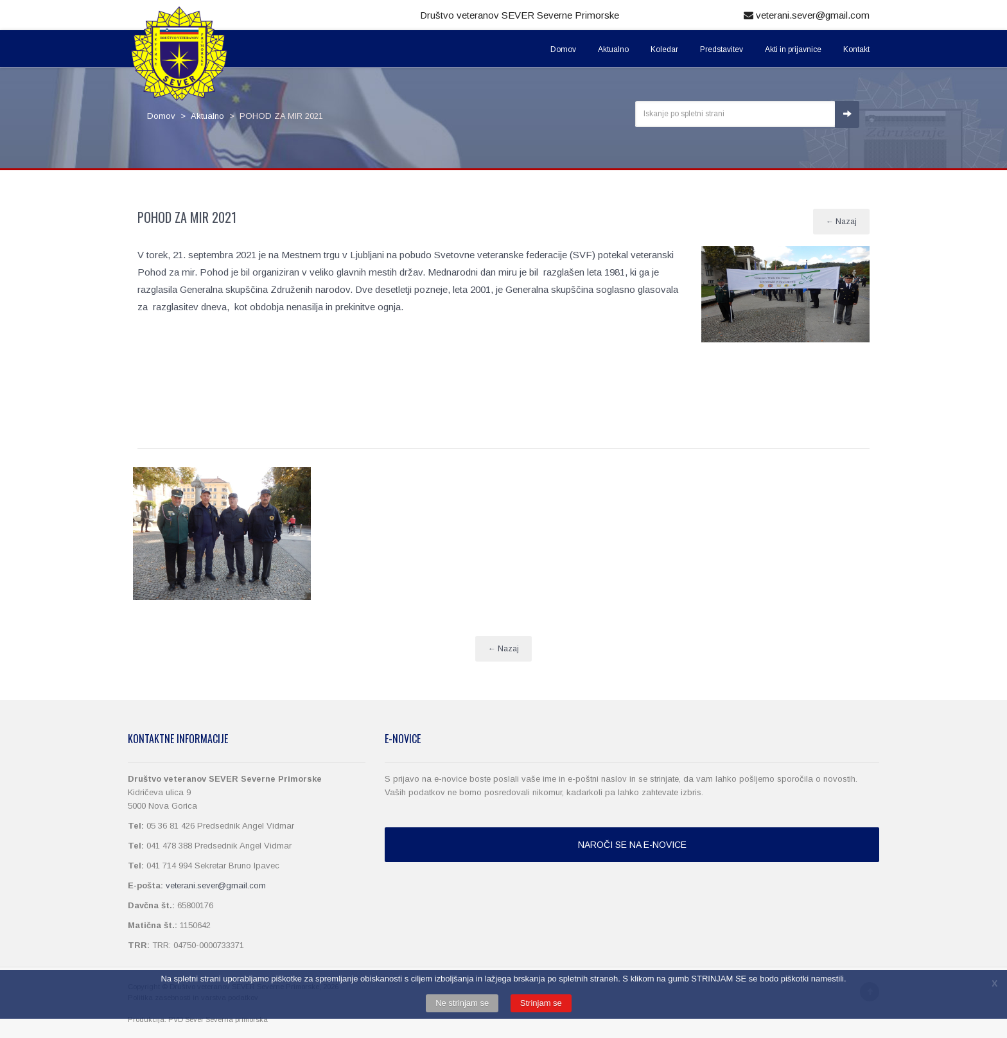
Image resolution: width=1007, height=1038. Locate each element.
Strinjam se (541, 1003)
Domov (563, 49)
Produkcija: (148, 1019)
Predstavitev (721, 49)
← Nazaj (841, 221)
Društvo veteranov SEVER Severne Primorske (519, 15)
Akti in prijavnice (793, 49)
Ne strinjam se (462, 1003)
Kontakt (856, 49)
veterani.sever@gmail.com (807, 15)
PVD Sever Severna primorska (218, 1019)
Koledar (664, 49)
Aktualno (613, 49)
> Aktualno (199, 116)
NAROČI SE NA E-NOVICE (632, 845)
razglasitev (175, 306)
